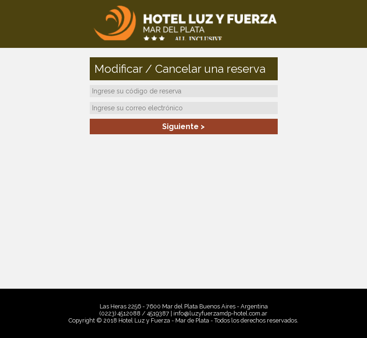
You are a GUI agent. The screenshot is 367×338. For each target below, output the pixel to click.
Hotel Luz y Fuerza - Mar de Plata (183, 23)
